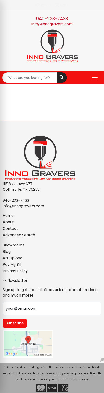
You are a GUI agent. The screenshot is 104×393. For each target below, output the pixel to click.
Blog (7, 251)
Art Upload (12, 258)
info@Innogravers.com (52, 24)
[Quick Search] (29, 77)
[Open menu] (94, 77)
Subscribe (15, 323)
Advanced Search (19, 235)
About (8, 222)
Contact (10, 228)
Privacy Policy (15, 271)
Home (8, 215)
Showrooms (13, 245)
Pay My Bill (12, 264)
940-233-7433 (52, 18)
